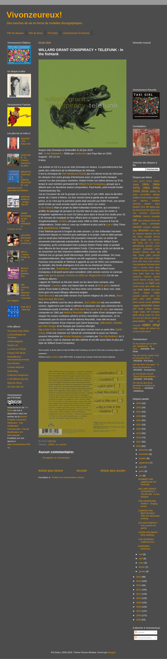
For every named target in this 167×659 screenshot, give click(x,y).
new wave (144, 289)
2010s (145, 191)
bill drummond (139, 210)
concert (62, 444)
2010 (139, 598)
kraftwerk (137, 270)
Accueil (82, 470)
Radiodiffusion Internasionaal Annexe (18, 358)
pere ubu (155, 296)
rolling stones (152, 309)
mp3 (151, 282)
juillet (141, 471)
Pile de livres (36, 33)
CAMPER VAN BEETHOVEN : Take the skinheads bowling (149, 514)
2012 (139, 589)
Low (108, 224)
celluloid (146, 221)
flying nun (143, 243)
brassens (143, 213)
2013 (139, 585)
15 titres (63, 221)
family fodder (139, 240)
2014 (139, 581)
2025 (139, 407)
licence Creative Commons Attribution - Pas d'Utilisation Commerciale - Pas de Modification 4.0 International (18, 425)
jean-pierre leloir (152, 258)
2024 (139, 411)
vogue (142, 328)
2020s (153, 191)
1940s (136, 184)
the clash (155, 315)
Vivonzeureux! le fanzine (76, 33)
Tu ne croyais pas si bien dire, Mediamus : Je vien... (145, 346)
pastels (145, 296)
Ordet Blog (12, 371)
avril (141, 558)
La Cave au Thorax (16, 349)
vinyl (156, 325)
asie (134, 201)
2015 (139, 577)
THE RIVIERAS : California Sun (146, 540)
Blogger (111, 652)
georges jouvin (152, 246)
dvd (154, 234)
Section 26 (12, 345)
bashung (136, 204)
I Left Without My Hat (17, 379)
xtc (158, 328)
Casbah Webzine (15, 367)
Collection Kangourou (17, 375)
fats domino (154, 240)
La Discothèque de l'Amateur (16, 335)
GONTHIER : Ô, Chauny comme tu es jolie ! (26, 160)
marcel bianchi (139, 280)
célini (140, 221)
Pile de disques (15, 33)
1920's (149, 181)
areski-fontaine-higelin (150, 198)
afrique (156, 194)
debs (135, 230)
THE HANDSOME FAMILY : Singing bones (148, 503)
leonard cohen (148, 270)
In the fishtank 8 (52, 153)
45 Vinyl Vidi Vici (15, 387)
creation (156, 227)
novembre (144, 454)
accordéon (145, 194)
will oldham (151, 328)
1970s (136, 187)
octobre (143, 458)
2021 (139, 424)
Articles (139, 632)
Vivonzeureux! (34, 14)
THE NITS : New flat (26, 308)
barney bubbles (150, 200)
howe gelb (145, 255)
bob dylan (150, 210)
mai (141, 554)
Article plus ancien (112, 470)
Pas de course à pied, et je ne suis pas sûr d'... (146, 356)
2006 (139, 615)
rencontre (146, 305)
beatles (136, 207)
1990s (156, 187)
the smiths (152, 318)
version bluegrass (72, 336)
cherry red (155, 221)
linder (141, 273)
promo (156, 301)
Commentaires (143, 638)
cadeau (137, 216)
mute (157, 283)
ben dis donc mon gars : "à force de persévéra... (146, 365)
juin (141, 475)
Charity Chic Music (16, 353)
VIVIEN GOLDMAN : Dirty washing (148, 533)
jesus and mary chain (143, 261)
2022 (139, 420)
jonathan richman (145, 264)
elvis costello (145, 236)
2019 (139, 433)
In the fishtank (45, 207)
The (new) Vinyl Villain (18, 331)
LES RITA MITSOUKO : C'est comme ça (26, 239)
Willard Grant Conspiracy (92, 184)
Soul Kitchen (13, 363)
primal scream (145, 302)
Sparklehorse (51, 228)
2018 (139, 437)
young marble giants (142, 331)
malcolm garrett (152, 277)
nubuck (136, 293)
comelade (155, 223)
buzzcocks (155, 213)
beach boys (152, 204)
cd (56, 444)
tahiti (135, 315)
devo (152, 230)
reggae (136, 305)
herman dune (148, 252)
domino (148, 233)
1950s (145, 184)
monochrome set (140, 283)
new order (150, 286)
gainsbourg (138, 246)
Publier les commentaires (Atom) (68, 477)
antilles (136, 197)
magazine (137, 277)
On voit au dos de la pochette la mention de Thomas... (144, 385)
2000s (51, 444)
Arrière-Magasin (15, 341)
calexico (146, 216)
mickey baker (153, 280)
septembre (144, 462)
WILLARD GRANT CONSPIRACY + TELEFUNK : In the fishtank (149, 493)
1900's (135, 181)
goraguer (137, 249)
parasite (136, 296)
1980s (146, 187)
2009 (139, 602)
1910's (142, 181)
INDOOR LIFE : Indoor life (25, 141)
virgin (135, 328)
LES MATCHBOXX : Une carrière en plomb (148, 525)
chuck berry (140, 223)
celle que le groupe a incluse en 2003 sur (75, 275)
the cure (136, 318)
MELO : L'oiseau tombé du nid (25, 256)
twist (151, 321)
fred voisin (155, 243)
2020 (139, 429)
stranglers (155, 312)
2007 (139, 611)
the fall (144, 318)
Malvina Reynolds (73, 312)
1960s (156, 184)
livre (147, 273)
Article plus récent (50, 470)
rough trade (139, 312)
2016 (139, 446)
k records (142, 267)
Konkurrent (81, 153)
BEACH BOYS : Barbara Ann (25, 272)
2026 (139, 403)
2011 (139, 594)
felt (134, 243)
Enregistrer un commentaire (56, 457)
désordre (143, 230)
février (142, 567)
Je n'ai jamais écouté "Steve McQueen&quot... (145, 375)
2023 (139, 416)
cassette (156, 216)
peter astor (138, 299)
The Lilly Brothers (108, 336)
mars (141, 563)
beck (143, 207)
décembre (144, 450)
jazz (141, 258)
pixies (135, 302)
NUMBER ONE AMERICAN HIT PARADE (147, 482)
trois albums (54, 357)
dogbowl (140, 234)
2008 (139, 607)
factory (157, 237)
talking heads (144, 315)
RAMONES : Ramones (144, 547)
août (141, 467)
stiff (148, 312)
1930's (156, 181)
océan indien (151, 293)
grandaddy (148, 249)
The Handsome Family (74, 173)
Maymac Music (14, 383)
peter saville (153, 299)
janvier (142, 571)
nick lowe (155, 290)
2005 (139, 619)
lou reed (155, 273)
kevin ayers (154, 267)
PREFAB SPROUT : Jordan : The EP (25, 201)
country (146, 227)
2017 (139, 441)
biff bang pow (153, 207)
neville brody (138, 286)
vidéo (146, 325)
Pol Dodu (53, 33)
